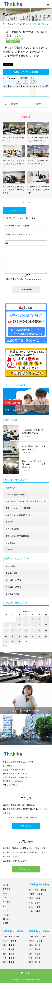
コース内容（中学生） (12, 937)
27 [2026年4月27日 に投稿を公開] (6, 641)
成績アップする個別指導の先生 (19, 515)
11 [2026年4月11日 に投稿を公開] (39, 624)
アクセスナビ (26, 826)
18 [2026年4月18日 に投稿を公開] (39, 630)
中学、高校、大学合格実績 (17, 536)
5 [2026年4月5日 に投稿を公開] (45, 619)
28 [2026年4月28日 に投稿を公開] (12, 641)
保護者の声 (10, 488)
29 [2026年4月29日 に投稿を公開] (19, 641)
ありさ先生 (10, 543)
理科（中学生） (9, 954)
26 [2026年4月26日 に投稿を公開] (46, 636)
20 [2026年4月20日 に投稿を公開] (6, 636)
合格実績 (7, 902)
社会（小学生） (35, 911)
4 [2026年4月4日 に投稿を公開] (39, 619)
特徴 (5, 893)
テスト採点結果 (12, 529)
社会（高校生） (35, 958)
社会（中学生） (9, 958)
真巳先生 (9, 550)
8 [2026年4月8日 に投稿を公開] (19, 624)
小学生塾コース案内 (39, 884)
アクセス (7, 915)
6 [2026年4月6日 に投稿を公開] (6, 624)
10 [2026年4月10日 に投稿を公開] (32, 624)
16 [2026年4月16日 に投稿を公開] (26, 630)
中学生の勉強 (11, 573)
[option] (26, 401)
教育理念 (7, 889)
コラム (6, 910)
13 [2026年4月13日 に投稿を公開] (6, 630)
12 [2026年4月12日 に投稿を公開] (46, 624)
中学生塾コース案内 (13, 931)
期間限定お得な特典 (12, 403)
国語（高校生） (35, 945)
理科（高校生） (35, 954)
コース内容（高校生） (38, 937)
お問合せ (7, 923)
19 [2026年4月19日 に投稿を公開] (46, 630)
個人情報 (7, 919)
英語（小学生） (35, 907)
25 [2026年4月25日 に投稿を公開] (39, 636)
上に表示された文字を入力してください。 (26, 279)
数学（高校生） (35, 949)
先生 (5, 906)
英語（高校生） (35, 962)
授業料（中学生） (10, 941)
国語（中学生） (9, 945)
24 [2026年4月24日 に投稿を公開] (32, 636)
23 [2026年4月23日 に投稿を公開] (26, 636)
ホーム (6, 885)
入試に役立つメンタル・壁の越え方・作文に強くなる (27, 502)
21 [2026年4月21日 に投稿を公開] (12, 636)
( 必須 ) (17, 226)
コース (6, 898)
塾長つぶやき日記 (13, 594)
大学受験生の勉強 (13, 587)
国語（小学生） (35, 898)
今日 (33, 81)
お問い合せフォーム (26, 869)
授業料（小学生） (36, 894)
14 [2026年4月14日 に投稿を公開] (12, 630)
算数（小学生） (35, 903)
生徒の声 (13, 42)
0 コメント (14, 210)
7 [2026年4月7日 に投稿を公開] (12, 624)
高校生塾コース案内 (39, 931)
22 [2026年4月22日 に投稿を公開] (19, 636)
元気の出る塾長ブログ (15, 495)
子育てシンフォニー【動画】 (18, 508)
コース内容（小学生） (38, 890)
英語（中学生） (9, 962)
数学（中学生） (9, 949)
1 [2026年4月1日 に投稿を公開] (19, 619)
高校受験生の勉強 (13, 580)
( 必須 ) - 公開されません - (18, 234)
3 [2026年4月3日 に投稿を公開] (32, 619)
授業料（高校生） (36, 941)
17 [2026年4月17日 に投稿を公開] (32, 630)
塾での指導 (10, 566)
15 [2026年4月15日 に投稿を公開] (19, 630)
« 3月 (5, 646)
